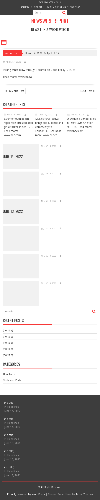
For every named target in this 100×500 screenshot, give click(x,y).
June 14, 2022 (13, 156)
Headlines (24, 6)
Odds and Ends (38, 6)
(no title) (8, 330)
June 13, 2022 (13, 211)
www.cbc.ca (25, 77)
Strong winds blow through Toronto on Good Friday (34, 70)
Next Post (86, 91)
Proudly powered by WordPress (26, 494)
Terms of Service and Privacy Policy (63, 6)
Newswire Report (50, 21)
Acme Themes (84, 494)
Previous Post (16, 91)
